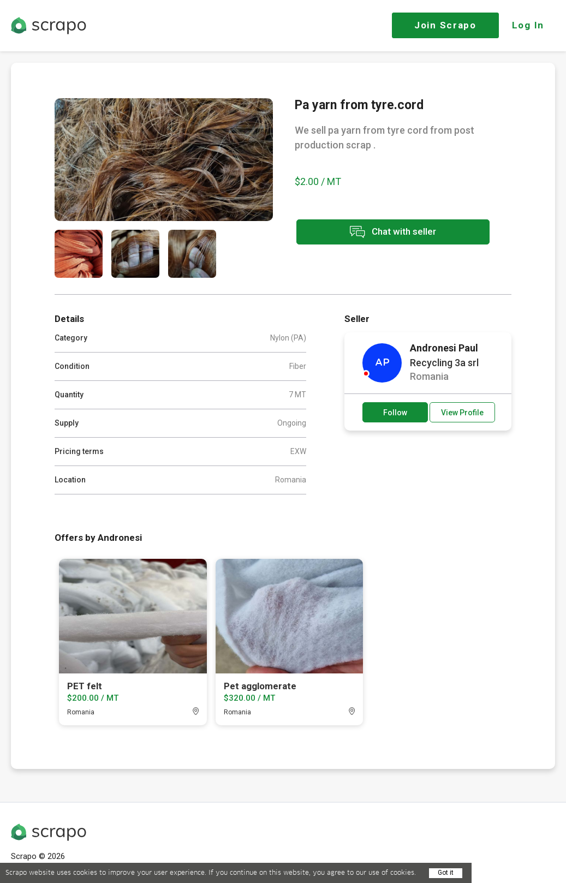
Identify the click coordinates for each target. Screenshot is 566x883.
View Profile (462, 412)
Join (445, 25)
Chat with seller (392, 232)
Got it (446, 872)
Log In (528, 25)
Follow (395, 412)
